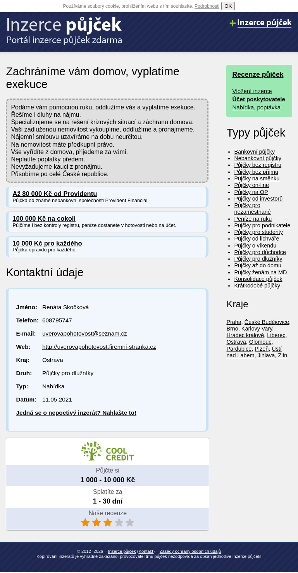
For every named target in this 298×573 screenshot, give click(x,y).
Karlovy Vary (256, 328)
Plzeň (262, 349)
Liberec (276, 335)
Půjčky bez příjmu (256, 172)
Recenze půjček (257, 74)
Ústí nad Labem (253, 352)
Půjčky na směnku (256, 178)
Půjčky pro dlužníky (258, 259)
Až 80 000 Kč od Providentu (54, 193)
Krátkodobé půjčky (257, 285)
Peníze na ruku (253, 219)
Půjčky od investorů (258, 199)
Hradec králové (245, 335)
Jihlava (266, 355)
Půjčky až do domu (257, 265)
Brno (232, 328)
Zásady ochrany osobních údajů (190, 551)
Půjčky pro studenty (258, 232)
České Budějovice (267, 322)
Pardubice (238, 349)
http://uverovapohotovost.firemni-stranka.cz (99, 346)
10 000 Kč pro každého (47, 243)
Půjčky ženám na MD (260, 272)
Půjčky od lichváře (256, 238)
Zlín (282, 355)
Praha (233, 322)
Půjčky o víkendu (255, 245)
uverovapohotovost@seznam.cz (84, 333)
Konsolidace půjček (258, 279)
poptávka (269, 107)
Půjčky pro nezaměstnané (252, 208)
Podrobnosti (207, 6)
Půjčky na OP (251, 192)
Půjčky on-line (251, 185)
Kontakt (146, 551)
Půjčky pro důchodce (260, 252)
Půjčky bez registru (257, 165)
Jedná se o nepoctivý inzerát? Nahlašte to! (76, 412)
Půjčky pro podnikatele (262, 225)
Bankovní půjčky (254, 152)
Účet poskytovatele (258, 99)
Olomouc (260, 342)
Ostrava (236, 342)
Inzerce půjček (122, 551)
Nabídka (243, 107)
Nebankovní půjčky (257, 158)
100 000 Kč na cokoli (44, 218)
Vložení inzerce (252, 91)
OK (228, 6)
